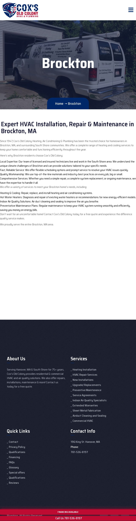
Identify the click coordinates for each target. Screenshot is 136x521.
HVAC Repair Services (85, 374)
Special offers (17, 472)
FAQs (12, 462)
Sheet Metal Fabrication (87, 410)
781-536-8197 (79, 452)
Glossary (14, 467)
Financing (14, 457)
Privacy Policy (17, 447)
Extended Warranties (85, 405)
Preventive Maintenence (87, 390)
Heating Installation (84, 369)
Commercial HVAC (83, 421)
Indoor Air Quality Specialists (89, 400)
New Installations (83, 380)
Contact (13, 442)
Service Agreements (84, 395)
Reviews (14, 483)
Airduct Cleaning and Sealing (89, 415)
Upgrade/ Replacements (87, 385)
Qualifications (17, 452)
